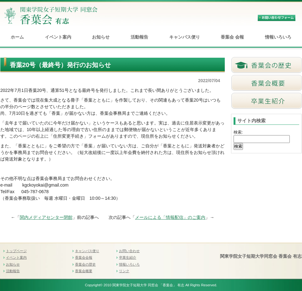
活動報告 (139, 37)
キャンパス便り (184, 37)
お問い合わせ (129, 251)
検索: (238, 132)
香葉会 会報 (232, 37)
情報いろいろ (278, 37)
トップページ (16, 251)
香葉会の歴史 (85, 264)
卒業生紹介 (127, 257)
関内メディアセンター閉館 (46, 217)
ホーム (17, 37)
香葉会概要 (83, 271)
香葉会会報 (83, 257)
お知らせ (101, 37)
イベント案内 (58, 37)
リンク (124, 271)
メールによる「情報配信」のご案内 (170, 217)
